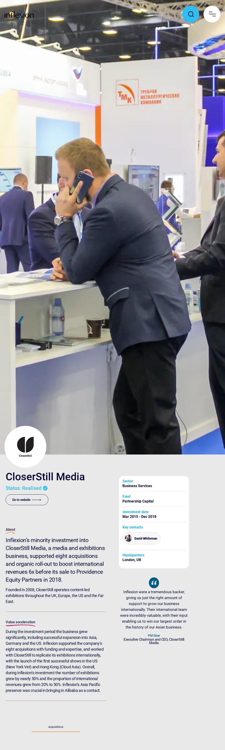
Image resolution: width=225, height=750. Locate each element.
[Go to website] (27, 499)
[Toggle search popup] (191, 14)
